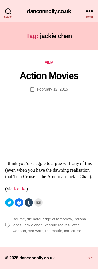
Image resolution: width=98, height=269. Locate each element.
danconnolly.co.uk (49, 11)
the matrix (53, 231)
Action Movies (49, 75)
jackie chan (33, 225)
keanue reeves (57, 225)
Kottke (20, 189)
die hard (34, 219)
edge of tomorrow (57, 219)
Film (49, 62)
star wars (35, 231)
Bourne (19, 219)
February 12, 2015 (52, 89)
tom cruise (72, 231)
